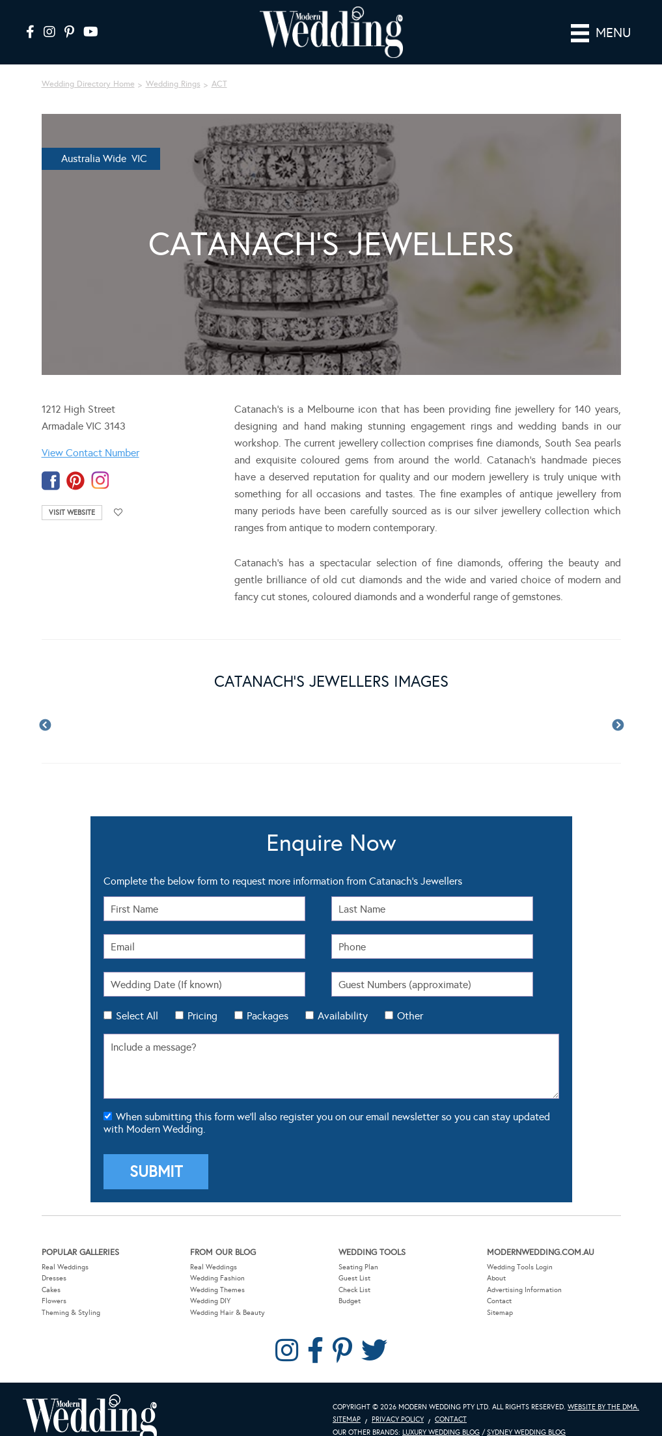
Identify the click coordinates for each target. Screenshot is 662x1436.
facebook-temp (51, 480)
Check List (354, 1290)
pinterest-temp (75, 480)
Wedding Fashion (217, 1278)
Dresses (54, 1278)
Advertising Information (524, 1290)
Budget (349, 1301)
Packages (267, 1016)
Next (617, 725)
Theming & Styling (71, 1312)
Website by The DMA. (603, 1406)
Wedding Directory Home (88, 84)
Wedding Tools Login (520, 1266)
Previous (44, 725)
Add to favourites (118, 512)
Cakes (51, 1290)
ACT (219, 84)
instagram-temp (100, 480)
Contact (499, 1301)
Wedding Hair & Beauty (227, 1312)
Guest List (354, 1278)
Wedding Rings (173, 84)
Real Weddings (65, 1266)
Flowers (54, 1301)
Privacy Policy (398, 1419)
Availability (343, 1016)
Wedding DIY (210, 1301)
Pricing (202, 1016)
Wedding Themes (217, 1290)
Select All (137, 1016)
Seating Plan (358, 1266)
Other (410, 1016)
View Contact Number (90, 453)
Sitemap (500, 1312)
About (496, 1278)
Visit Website (72, 512)
